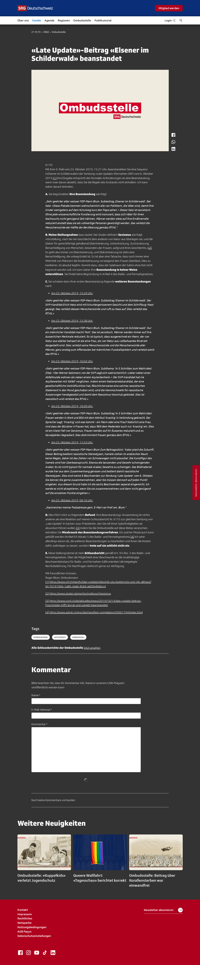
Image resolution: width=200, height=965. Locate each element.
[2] (150, 247)
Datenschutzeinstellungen (34, 935)
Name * (35, 695)
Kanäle (36, 20)
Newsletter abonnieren (163, 910)
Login (170, 20)
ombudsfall (78, 637)
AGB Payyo (24, 931)
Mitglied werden (169, 8)
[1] (55, 178)
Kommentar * (39, 724)
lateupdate (60, 637)
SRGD (46, 32)
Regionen (64, 20)
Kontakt (22, 909)
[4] (132, 536)
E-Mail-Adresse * (41, 709)
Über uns (23, 20)
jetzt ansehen (92, 647)
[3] (78, 528)
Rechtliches (24, 918)
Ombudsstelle (82, 20)
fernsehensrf (40, 637)
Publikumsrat (103, 20)
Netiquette (24, 922)
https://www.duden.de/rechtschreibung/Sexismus (80, 593)
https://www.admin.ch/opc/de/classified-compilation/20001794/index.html (96, 612)
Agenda (49, 20)
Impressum (24, 914)
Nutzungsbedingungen (31, 927)
